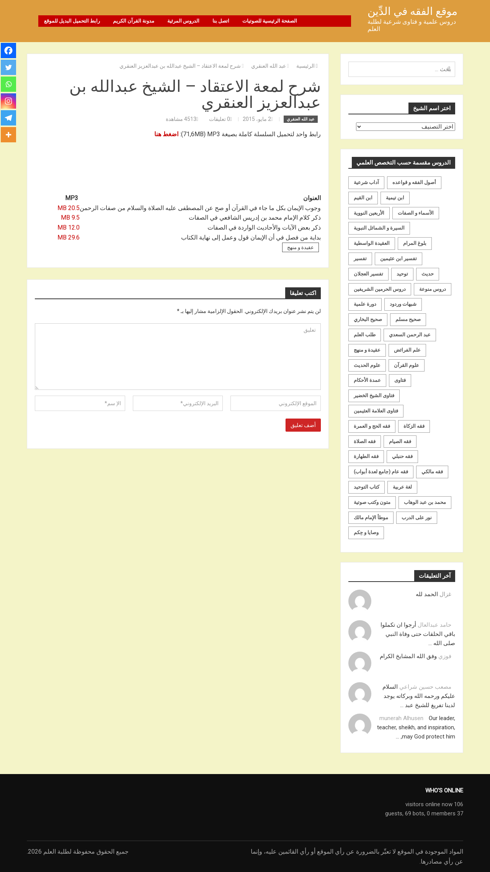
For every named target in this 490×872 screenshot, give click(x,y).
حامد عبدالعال (434, 624)
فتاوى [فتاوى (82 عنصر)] (400, 380)
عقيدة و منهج (300, 247)
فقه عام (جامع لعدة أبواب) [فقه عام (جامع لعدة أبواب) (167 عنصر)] (381, 471)
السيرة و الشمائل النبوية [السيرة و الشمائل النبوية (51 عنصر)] (379, 228)
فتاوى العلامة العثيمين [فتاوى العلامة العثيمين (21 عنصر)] (376, 411)
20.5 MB (68, 208)
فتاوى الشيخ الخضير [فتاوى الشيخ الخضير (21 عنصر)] (374, 395)
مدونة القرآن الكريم (133, 21)
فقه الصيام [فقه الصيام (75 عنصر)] (400, 441)
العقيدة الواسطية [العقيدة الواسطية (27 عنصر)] (372, 243)
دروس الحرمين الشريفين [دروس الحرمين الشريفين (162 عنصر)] (380, 289)
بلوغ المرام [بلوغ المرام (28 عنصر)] (414, 243)
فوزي (444, 656)
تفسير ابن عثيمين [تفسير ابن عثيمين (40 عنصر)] (398, 258)
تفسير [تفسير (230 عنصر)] (360, 258)
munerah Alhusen (401, 718)
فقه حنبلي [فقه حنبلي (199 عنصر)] (402, 456)
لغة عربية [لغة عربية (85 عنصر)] (402, 487)
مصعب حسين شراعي (425, 686)
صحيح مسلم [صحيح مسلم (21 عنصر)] (408, 319)
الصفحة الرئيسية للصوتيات (269, 21)
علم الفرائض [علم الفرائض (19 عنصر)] (407, 350)
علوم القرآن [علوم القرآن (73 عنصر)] (406, 365)
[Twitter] (8, 67)
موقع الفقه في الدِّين (412, 11)
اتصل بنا (220, 21)
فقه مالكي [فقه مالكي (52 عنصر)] (432, 471)
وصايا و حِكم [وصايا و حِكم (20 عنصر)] (366, 532)
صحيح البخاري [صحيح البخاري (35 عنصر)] (368, 319)
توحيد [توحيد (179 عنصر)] (402, 274)
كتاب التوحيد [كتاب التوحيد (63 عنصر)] (366, 487)
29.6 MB (68, 237)
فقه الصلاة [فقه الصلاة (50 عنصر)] (365, 441)
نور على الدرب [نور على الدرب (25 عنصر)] (417, 517)
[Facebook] (8, 50)
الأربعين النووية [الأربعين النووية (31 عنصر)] (369, 213)
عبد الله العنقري (301, 119)
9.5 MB (70, 217)
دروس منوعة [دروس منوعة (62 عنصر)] (432, 289)
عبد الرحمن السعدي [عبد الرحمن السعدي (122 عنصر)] (410, 334)
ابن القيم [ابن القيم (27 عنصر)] (363, 197)
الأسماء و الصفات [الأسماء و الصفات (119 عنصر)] (416, 213)
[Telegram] (8, 118)
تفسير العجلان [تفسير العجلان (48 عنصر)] (368, 274)
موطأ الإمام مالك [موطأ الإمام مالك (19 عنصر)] (371, 517)
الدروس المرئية (183, 21)
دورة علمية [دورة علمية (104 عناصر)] (365, 304)
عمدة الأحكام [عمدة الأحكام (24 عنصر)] (367, 380)
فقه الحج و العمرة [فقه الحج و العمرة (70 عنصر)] (372, 426)
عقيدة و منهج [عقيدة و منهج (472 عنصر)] (367, 350)
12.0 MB (68, 227)
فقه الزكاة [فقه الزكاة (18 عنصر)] (414, 426)
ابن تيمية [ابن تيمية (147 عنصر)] (395, 197)
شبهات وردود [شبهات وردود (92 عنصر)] (403, 304)
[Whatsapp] (8, 84)
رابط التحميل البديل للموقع (72, 21)
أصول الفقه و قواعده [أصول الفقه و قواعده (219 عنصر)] (414, 182)
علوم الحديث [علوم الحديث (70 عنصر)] (367, 365)
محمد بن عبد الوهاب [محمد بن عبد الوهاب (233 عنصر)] (425, 502)
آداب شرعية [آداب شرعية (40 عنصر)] (366, 182)
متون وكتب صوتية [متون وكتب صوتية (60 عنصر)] (372, 502)
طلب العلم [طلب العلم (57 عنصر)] (365, 334)
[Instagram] (8, 101)
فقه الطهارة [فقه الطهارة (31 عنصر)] (366, 456)
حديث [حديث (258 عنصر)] (427, 274)
